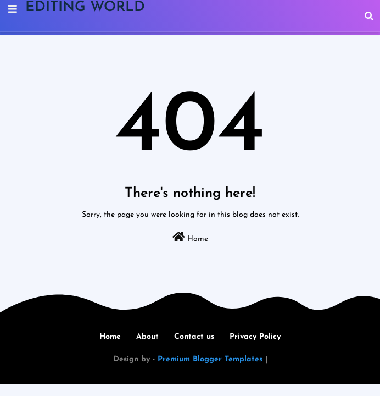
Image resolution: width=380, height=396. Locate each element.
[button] (369, 16)
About (147, 337)
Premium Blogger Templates (210, 359)
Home (190, 237)
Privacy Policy (255, 337)
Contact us (194, 337)
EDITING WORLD (85, 7)
